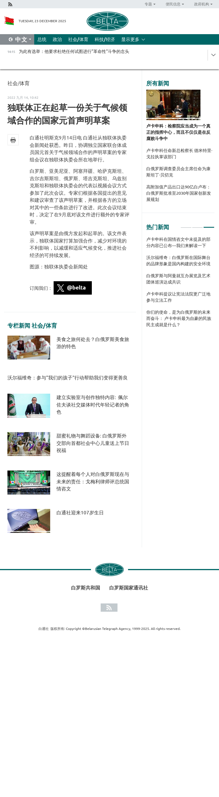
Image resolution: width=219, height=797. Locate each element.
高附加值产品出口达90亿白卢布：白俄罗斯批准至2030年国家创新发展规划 (178, 193)
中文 (21, 39)
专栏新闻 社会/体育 (32, 325)
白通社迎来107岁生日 (80, 512)
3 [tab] (209, 225)
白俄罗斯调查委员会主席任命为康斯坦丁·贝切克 (178, 171)
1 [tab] (186, 225)
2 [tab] (197, 225)
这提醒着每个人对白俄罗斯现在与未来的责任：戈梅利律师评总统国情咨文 (92, 481)
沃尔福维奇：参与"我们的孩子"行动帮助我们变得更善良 (67, 377)
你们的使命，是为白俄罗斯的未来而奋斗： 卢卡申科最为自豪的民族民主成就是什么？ (178, 318)
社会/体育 (78, 39)
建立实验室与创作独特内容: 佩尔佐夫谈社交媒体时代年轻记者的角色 (92, 404)
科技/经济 (105, 39)
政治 (57, 39)
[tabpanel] (180, 285)
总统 (41, 39)
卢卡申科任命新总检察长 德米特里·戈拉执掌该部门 (179, 153)
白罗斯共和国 (85, 587)
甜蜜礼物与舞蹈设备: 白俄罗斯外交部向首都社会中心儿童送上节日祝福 (92, 443)
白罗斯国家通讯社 (128, 587)
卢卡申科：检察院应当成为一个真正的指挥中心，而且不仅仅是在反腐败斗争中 (178, 132)
